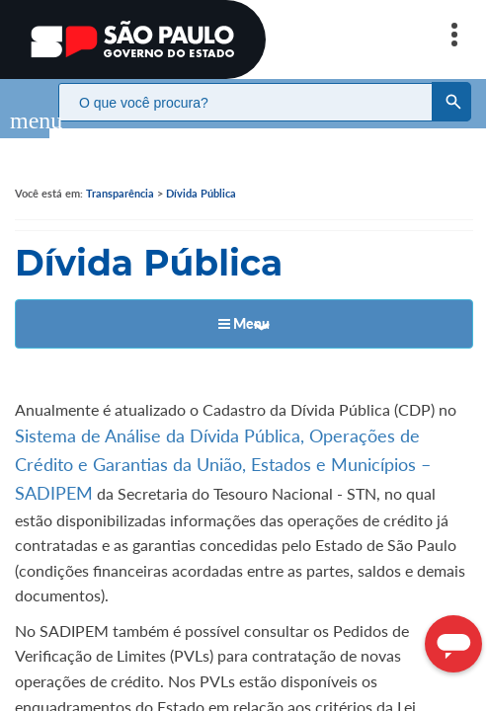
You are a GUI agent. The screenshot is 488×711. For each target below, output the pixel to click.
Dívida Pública (201, 173)
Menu (244, 303)
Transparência (120, 173)
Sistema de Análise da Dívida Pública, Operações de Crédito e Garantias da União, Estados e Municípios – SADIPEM (223, 444)
